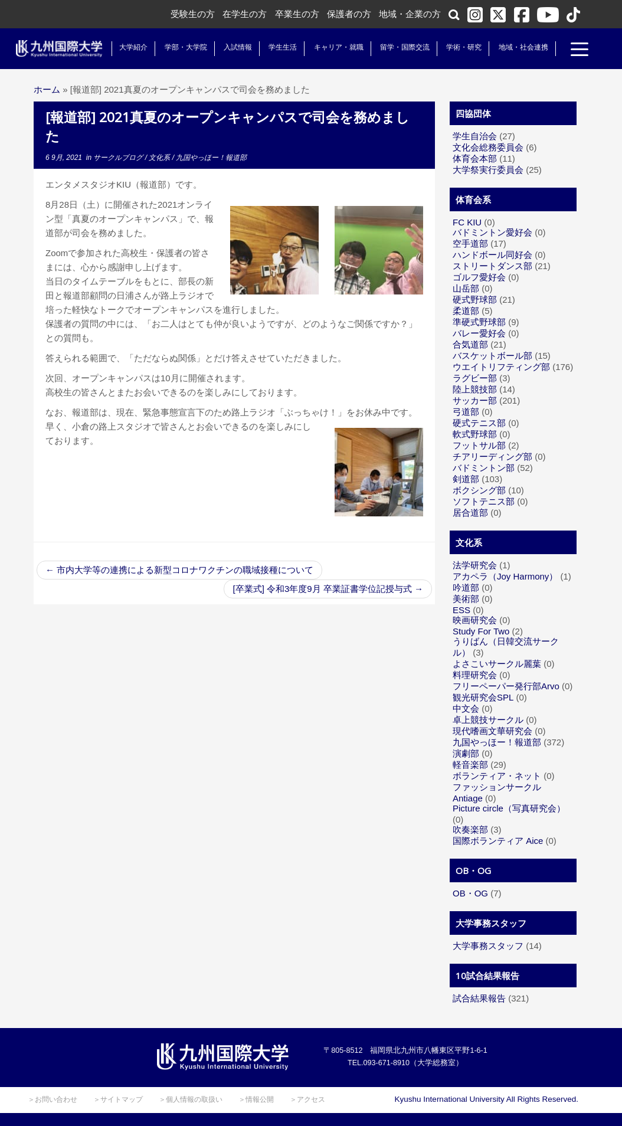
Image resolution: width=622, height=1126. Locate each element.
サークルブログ (119, 157)
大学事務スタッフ (488, 946)
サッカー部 (475, 400)
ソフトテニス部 (484, 501)
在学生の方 (244, 14)
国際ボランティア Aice (498, 841)
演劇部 (466, 753)
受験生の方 (193, 14)
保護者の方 (349, 14)
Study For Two (481, 631)
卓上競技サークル (488, 720)
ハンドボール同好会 (492, 255)
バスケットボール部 (492, 356)
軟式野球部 (475, 434)
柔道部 (466, 311)
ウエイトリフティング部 (501, 367)
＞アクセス (307, 1099)
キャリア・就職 (334, 47)
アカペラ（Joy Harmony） (505, 576)
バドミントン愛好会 (492, 232)
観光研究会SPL (483, 697)
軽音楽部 (470, 765)
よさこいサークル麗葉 (497, 664)
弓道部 (466, 412)
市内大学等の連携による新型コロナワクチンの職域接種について (179, 570)
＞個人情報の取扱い (190, 1099)
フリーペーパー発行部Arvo (506, 686)
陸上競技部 (475, 389)
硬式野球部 (475, 299)
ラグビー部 (475, 378)
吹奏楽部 (470, 829)
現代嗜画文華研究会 (492, 731)
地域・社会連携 (519, 47)
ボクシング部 (479, 490)
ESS (461, 610)
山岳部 (466, 288)
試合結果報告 (479, 998)
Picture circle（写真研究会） (509, 808)
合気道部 (470, 344)
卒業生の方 (297, 14)
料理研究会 (475, 675)
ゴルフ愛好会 (479, 277)
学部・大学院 (181, 47)
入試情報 (234, 47)
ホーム (47, 89)
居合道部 (470, 513)
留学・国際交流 (400, 47)
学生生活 (278, 47)
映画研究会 (475, 620)
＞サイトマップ (118, 1099)
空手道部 (470, 243)
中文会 (466, 708)
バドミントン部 (484, 468)
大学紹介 (129, 47)
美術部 (466, 599)
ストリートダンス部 (492, 266)
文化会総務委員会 (488, 147)
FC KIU (467, 222)
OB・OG (470, 893)
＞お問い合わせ (52, 1099)
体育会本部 (475, 158)
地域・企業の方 (410, 14)
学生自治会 (475, 136)
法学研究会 (475, 565)
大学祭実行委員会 (488, 170)
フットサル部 (479, 445)
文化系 (160, 157)
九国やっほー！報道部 (211, 157)
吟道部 (466, 587)
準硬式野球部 (479, 322)
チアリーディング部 (492, 456)
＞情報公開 (256, 1099)
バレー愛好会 (479, 333)
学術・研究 (459, 47)
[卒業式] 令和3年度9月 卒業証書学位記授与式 (328, 589)
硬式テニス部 (479, 423)
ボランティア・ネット (497, 776)
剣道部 (466, 479)
